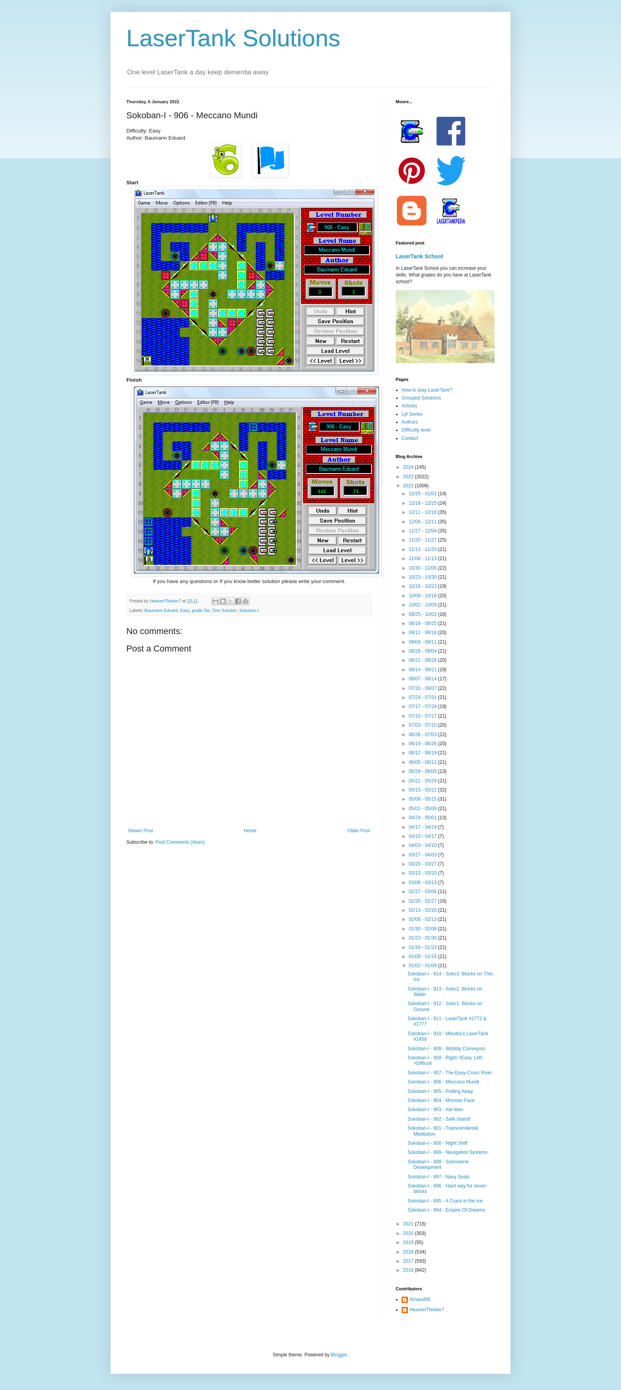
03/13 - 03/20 (423, 873)
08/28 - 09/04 (423, 651)
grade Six (201, 610)
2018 (409, 1252)
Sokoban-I (249, 610)
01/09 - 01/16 (423, 956)
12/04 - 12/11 (423, 522)
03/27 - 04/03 (423, 855)
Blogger (339, 1355)
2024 (409, 467)
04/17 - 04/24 (423, 827)
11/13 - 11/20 (423, 549)
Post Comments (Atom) (180, 842)
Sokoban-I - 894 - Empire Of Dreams (446, 1210)
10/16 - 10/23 (423, 586)
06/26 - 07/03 (423, 734)
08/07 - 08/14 (423, 679)
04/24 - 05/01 (423, 817)
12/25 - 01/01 (423, 493)
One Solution (224, 610)
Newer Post (140, 830)
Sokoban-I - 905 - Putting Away (440, 1091)
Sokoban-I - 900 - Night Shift (437, 1143)
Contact (410, 438)
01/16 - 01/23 (423, 947)
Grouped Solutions (421, 398)
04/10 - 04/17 (423, 836)
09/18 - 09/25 (423, 623)
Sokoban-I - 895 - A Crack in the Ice (445, 1201)
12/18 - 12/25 (423, 503)
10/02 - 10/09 (423, 605)
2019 (409, 1242)
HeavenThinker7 (427, 1309)
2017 (409, 1261)
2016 (409, 1270)
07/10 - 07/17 (423, 716)
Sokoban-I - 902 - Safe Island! (439, 1119)
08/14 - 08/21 (423, 669)
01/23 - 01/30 (423, 938)
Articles (409, 406)
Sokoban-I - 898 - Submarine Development (438, 1164)
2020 (409, 1233)
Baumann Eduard (161, 610)
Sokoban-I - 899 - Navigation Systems (448, 1152)
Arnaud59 (420, 1299)
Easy (184, 610)
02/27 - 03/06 (423, 891)
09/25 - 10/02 (423, 614)
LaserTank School (419, 256)
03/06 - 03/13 (423, 882)
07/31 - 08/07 (423, 688)
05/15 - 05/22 (423, 790)
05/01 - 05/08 (423, 808)
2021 (409, 1224)
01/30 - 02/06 (423, 929)
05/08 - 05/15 (423, 799)
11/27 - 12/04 (423, 531)
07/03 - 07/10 (423, 725)
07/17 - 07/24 (423, 706)
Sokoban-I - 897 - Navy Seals (439, 1177)
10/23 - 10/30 (423, 577)
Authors (410, 422)
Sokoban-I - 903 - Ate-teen (435, 1109)
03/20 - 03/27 (423, 864)
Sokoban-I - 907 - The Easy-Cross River (450, 1073)
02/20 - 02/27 (423, 901)
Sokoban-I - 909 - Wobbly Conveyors (447, 1048)
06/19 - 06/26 (423, 743)
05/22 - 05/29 (423, 781)
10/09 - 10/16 (423, 595)
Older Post (358, 830)
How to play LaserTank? (427, 390)
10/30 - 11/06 (423, 568)
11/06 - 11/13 (423, 558)
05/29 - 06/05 (423, 771)
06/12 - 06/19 (423, 753)
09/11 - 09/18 (423, 632)
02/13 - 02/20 (423, 910)
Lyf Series (412, 414)
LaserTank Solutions (233, 38)
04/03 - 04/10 (423, 845)
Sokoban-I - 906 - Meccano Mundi (443, 1082)
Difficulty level (416, 430)
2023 (409, 476)
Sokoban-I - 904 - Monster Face (441, 1100)
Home (250, 830)
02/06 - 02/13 (423, 919)
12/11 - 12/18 (423, 512)
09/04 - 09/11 (423, 642)
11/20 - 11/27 (423, 540)
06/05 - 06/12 (423, 762)
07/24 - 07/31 (423, 697)
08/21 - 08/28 (423, 660)
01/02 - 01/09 (423, 965)
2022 (409, 486)
